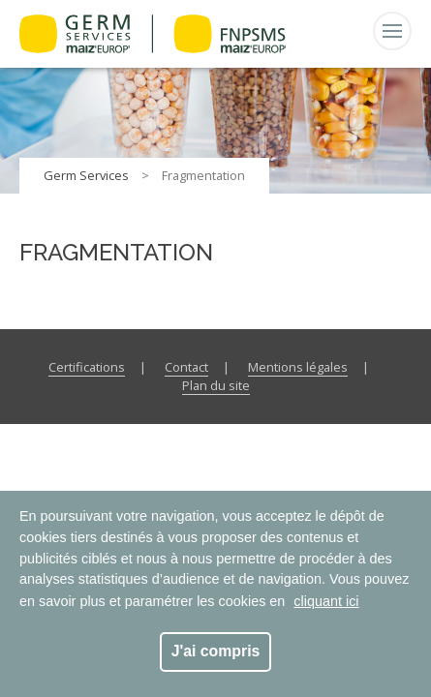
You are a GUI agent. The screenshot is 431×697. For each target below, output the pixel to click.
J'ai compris (216, 651)
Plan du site (216, 385)
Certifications (86, 367)
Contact (186, 367)
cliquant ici (325, 601)
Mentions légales (298, 367)
